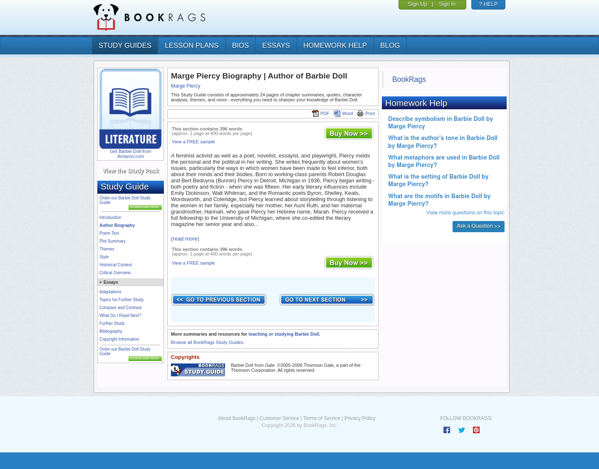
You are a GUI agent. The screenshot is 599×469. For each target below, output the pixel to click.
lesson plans (191, 45)
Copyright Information (119, 339)
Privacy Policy (360, 418)
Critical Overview (115, 272)
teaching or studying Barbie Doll (283, 333)
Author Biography (117, 225)
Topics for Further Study (121, 299)
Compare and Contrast (120, 307)
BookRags (409, 79)
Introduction (110, 217)
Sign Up (417, 4)
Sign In (447, 4)
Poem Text (109, 233)
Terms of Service (321, 418)
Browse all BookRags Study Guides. (208, 342)
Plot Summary (112, 241)
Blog (390, 45)
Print (366, 113)
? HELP (488, 4)
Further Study (112, 323)
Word (343, 113)
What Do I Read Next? (120, 315)
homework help (335, 45)
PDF (320, 113)
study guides (125, 45)
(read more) (185, 239)
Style (104, 257)
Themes (106, 249)
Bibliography (110, 331)
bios (240, 45)
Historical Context (115, 265)
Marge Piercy (185, 86)
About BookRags (236, 418)
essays (276, 45)
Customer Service (279, 418)
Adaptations (110, 292)
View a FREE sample (193, 141)
